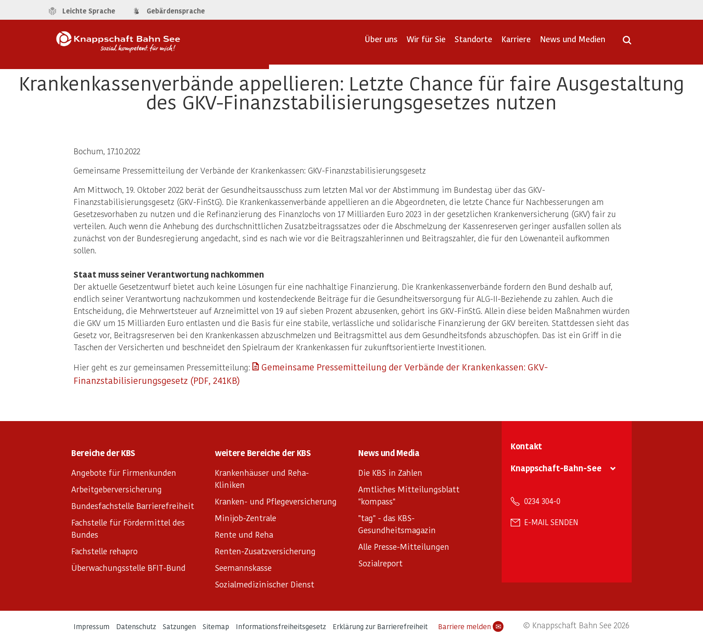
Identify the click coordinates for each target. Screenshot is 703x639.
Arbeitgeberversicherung (116, 489)
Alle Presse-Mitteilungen (403, 546)
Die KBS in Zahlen (390, 472)
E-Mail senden (551, 521)
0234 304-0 (542, 500)
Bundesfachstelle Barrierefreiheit (132, 505)
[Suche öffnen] (627, 43)
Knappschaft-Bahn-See (556, 468)
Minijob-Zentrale (245, 517)
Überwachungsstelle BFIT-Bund (128, 567)
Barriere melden (470, 626)
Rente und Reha (244, 534)
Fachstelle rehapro (104, 551)
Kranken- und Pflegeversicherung (276, 501)
